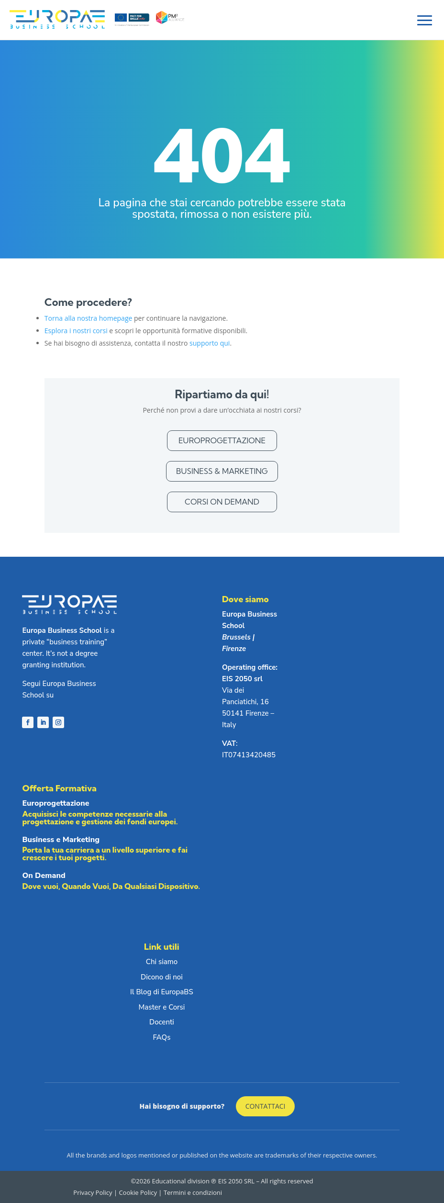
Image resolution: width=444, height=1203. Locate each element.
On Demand (116, 882)
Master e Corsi (162, 1007)
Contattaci (265, 1106)
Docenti (161, 1022)
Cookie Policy (138, 1192)
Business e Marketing (116, 850)
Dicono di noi (162, 977)
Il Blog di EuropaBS (161, 992)
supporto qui (209, 343)
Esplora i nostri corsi (76, 330)
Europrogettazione (222, 440)
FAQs (161, 1037)
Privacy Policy (93, 1192)
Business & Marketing (222, 471)
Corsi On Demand (222, 501)
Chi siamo (162, 962)
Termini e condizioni (193, 1192)
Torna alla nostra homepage (88, 318)
